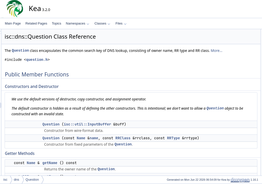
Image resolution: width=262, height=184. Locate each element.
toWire (236, 88)
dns (16, 179)
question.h (83, 65)
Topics (56, 23)
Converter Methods (240, 77)
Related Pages (36, 23)
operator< (233, 105)
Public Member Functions (240, 32)
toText (236, 82)
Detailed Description (236, 122)
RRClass (169, 143)
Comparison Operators (238, 99)
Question (66, 50)
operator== (234, 110)
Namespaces (77, 23)
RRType (107, 149)
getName (95, 174)
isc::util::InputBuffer (133, 130)
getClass (238, 71)
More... (104, 56)
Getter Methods (237, 54)
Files (120, 23)
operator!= (234, 116)
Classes (102, 23)
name (140, 143)
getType (237, 65)
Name (127, 143)
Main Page (13, 23)
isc (5, 179)
